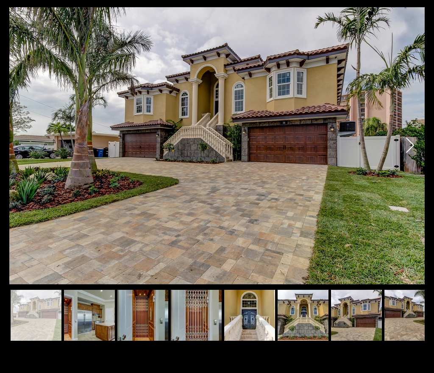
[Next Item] (410, 145)
